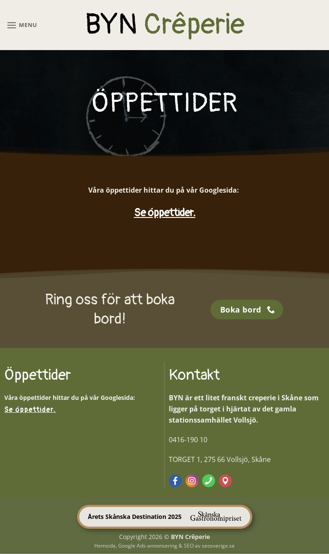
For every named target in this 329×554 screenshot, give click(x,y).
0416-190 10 (188, 439)
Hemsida (105, 545)
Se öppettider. (164, 213)
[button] (21, 25)
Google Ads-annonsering (147, 545)
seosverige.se (218, 545)
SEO (189, 545)
